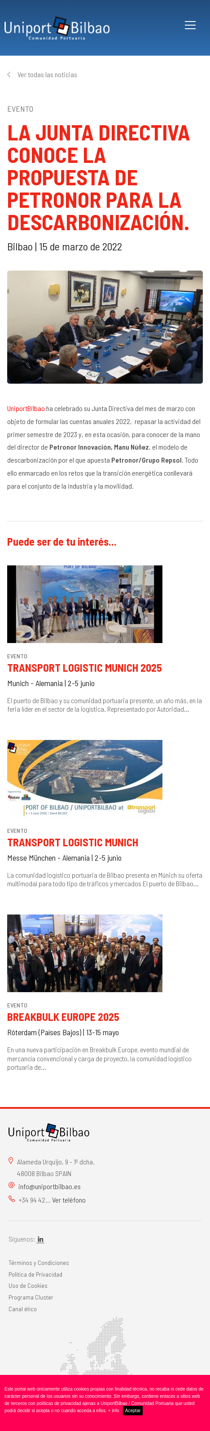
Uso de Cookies (28, 1285)
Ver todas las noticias (47, 74)
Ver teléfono (69, 1199)
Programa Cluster (31, 1297)
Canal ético (23, 1309)
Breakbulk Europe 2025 (63, 1016)
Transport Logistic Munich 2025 (84, 667)
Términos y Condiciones (39, 1262)
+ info (113, 1410)
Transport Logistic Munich (72, 842)
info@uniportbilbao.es (49, 1186)
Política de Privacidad (35, 1274)
